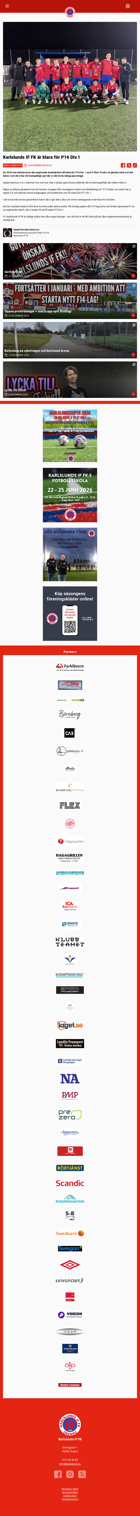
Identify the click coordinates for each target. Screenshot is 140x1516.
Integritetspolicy (70, 1499)
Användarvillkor (70, 1492)
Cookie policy (70, 1495)
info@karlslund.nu (70, 1463)
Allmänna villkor (70, 1489)
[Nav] (7, 6)
